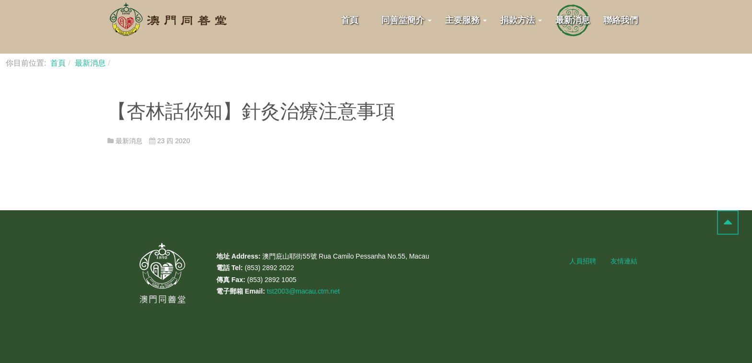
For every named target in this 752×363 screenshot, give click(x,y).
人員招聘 (582, 261)
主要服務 (466, 20)
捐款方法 (521, 20)
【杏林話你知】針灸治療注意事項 (251, 111)
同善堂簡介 (406, 20)
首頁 (349, 20)
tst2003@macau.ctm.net (303, 291)
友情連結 (624, 261)
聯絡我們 (620, 20)
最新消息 (572, 20)
